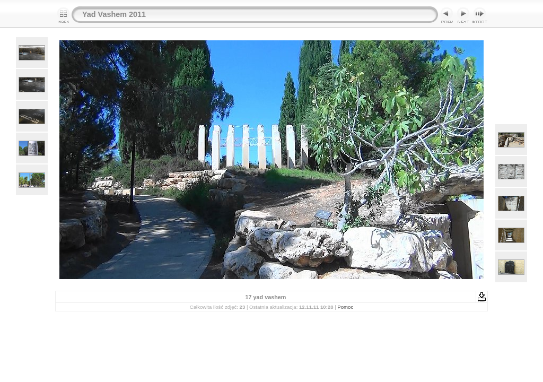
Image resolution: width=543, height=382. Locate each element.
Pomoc (345, 307)
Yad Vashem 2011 (114, 14)
